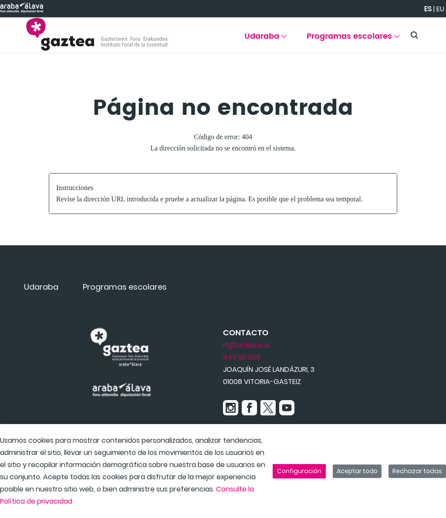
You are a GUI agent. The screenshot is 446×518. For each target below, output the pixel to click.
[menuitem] (265, 39)
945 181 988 (242, 357)
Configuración (299, 471)
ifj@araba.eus (246, 345)
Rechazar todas (417, 471)
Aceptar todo (357, 471)
